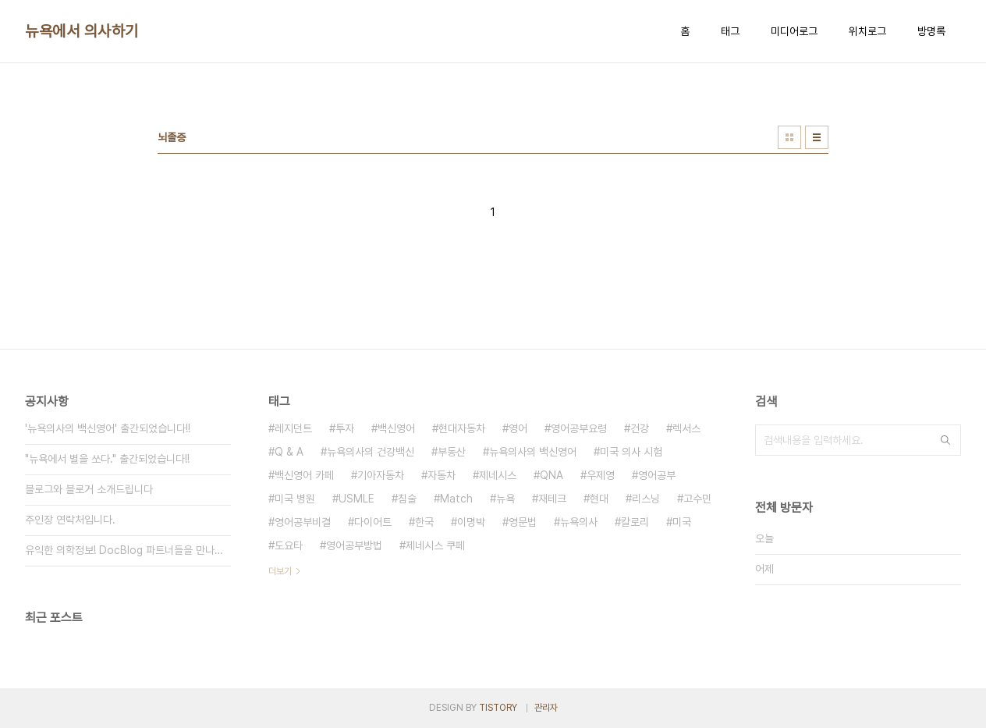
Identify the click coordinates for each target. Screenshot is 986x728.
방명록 (931, 31)
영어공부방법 (354, 545)
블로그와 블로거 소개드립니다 (89, 489)
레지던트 (293, 428)
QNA (551, 475)
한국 (424, 522)
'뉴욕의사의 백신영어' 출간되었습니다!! (107, 428)
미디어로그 (794, 31)
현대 (599, 498)
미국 (681, 522)
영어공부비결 (303, 522)
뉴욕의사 (579, 522)
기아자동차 (380, 475)
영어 (518, 428)
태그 (730, 31)
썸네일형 (789, 137)
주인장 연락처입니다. (70, 519)
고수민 (697, 498)
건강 (639, 428)
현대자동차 (461, 428)
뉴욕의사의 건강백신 (370, 452)
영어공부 (657, 475)
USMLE (356, 498)
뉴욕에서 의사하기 (82, 31)
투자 (344, 428)
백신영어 (396, 428)
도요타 (289, 545)
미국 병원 (295, 498)
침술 (407, 498)
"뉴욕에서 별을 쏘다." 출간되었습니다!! (107, 459)
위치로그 (867, 31)
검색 (945, 440)
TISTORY (498, 707)
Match (456, 498)
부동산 (452, 452)
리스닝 (646, 498)
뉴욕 (505, 498)
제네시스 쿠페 (435, 545)
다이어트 (373, 522)
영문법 (523, 522)
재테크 (552, 498)
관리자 (546, 707)
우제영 (601, 475)
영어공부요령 (579, 428)
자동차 (441, 475)
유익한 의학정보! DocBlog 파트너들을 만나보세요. (128, 550)
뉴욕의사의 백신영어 (532, 452)
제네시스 (497, 475)
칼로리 (635, 522)
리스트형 (816, 137)
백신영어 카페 (304, 475)
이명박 (471, 522)
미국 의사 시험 (631, 452)
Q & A (289, 452)
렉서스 (686, 428)
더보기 (280, 571)
